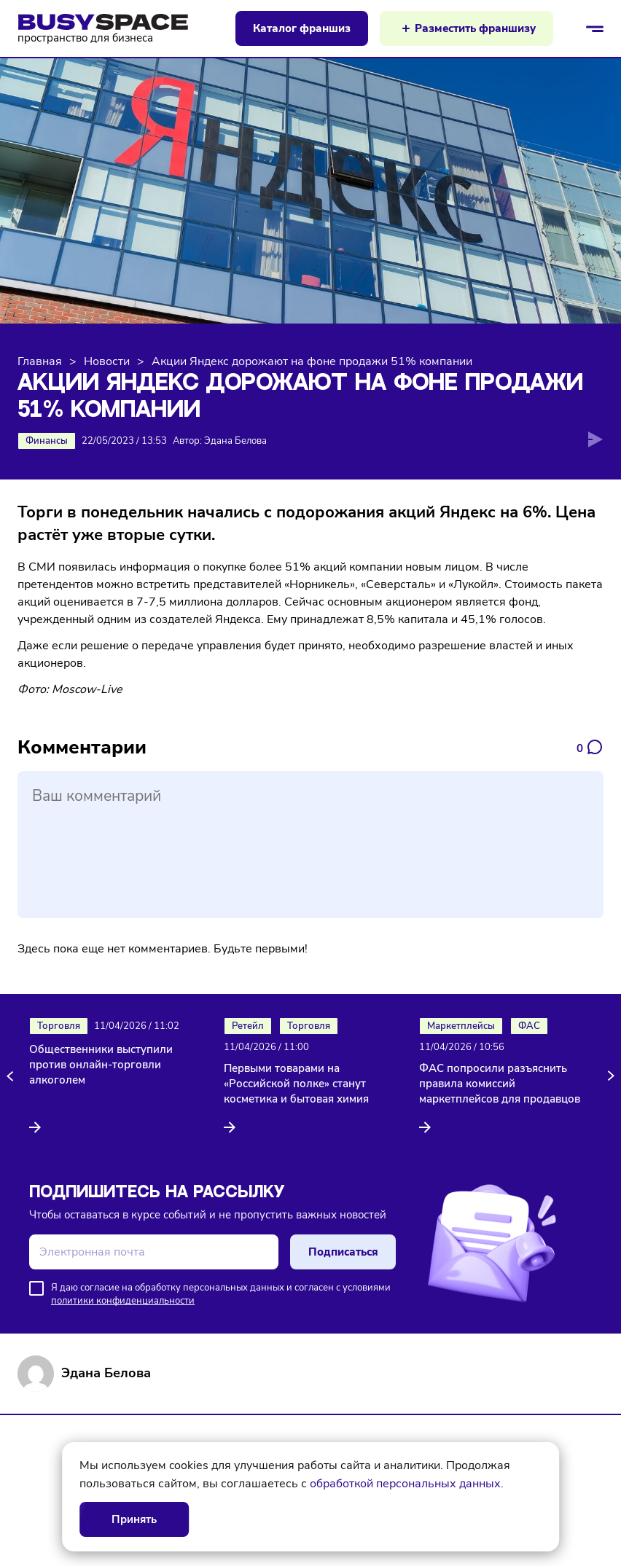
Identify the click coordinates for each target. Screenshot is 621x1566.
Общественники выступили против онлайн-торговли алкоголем (101, 1064)
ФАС (529, 1026)
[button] (12, 1076)
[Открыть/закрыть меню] (595, 28)
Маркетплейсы (461, 1026)
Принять (134, 1519)
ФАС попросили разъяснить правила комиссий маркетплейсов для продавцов (499, 1083)
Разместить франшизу (475, 28)
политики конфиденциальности (123, 1300)
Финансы (47, 440)
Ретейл (248, 1026)
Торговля (58, 1026)
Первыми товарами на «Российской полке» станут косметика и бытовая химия (296, 1083)
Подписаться (343, 1252)
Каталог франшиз (302, 28)
